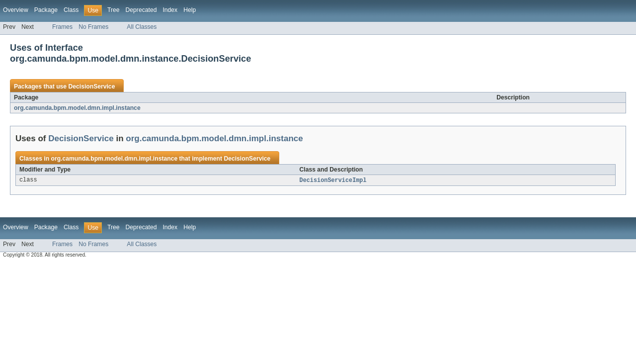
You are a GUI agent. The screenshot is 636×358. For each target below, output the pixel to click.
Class (71, 9)
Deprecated (141, 9)
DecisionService (91, 86)
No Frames (93, 26)
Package (46, 9)
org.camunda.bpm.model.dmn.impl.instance (77, 107)
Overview (15, 9)
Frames (62, 26)
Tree (113, 9)
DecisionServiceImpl (333, 180)
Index (169, 9)
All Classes (142, 26)
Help (189, 9)
